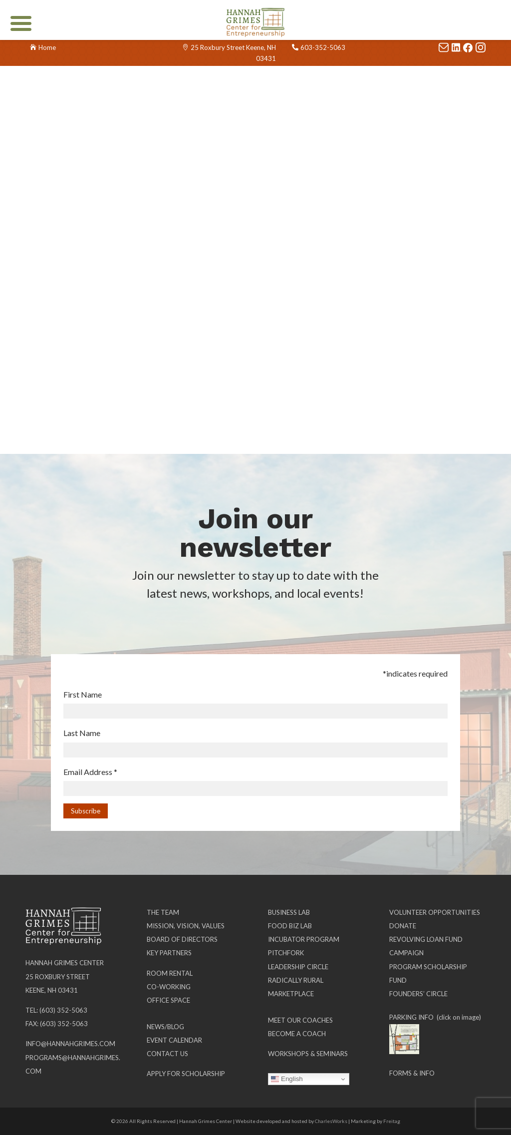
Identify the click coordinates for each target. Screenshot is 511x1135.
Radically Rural (295, 980)
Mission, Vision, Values (186, 926)
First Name (82, 694)
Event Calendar (174, 1040)
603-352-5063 (322, 47)
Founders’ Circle (418, 994)
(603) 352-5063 (63, 1010)
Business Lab (289, 912)
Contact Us (167, 1054)
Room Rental (170, 973)
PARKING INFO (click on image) (435, 1017)
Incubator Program (303, 939)
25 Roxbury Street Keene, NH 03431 (233, 52)
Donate (402, 926)
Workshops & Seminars (308, 1054)
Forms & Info (412, 1073)
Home (47, 47)
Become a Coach (297, 1034)
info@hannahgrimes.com (70, 1044)
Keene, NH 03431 (51, 990)
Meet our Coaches (300, 1020)
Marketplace (291, 994)
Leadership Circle (298, 967)
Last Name (81, 733)
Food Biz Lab (290, 926)
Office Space (168, 1000)
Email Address (90, 771)
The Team (163, 912)
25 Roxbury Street (57, 977)
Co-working (169, 987)
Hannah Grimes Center (64, 963)
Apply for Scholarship (186, 1074)
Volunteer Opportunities (434, 912)
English (286, 1079)
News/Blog (165, 1027)
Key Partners (169, 953)
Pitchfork (286, 953)
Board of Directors (182, 939)
